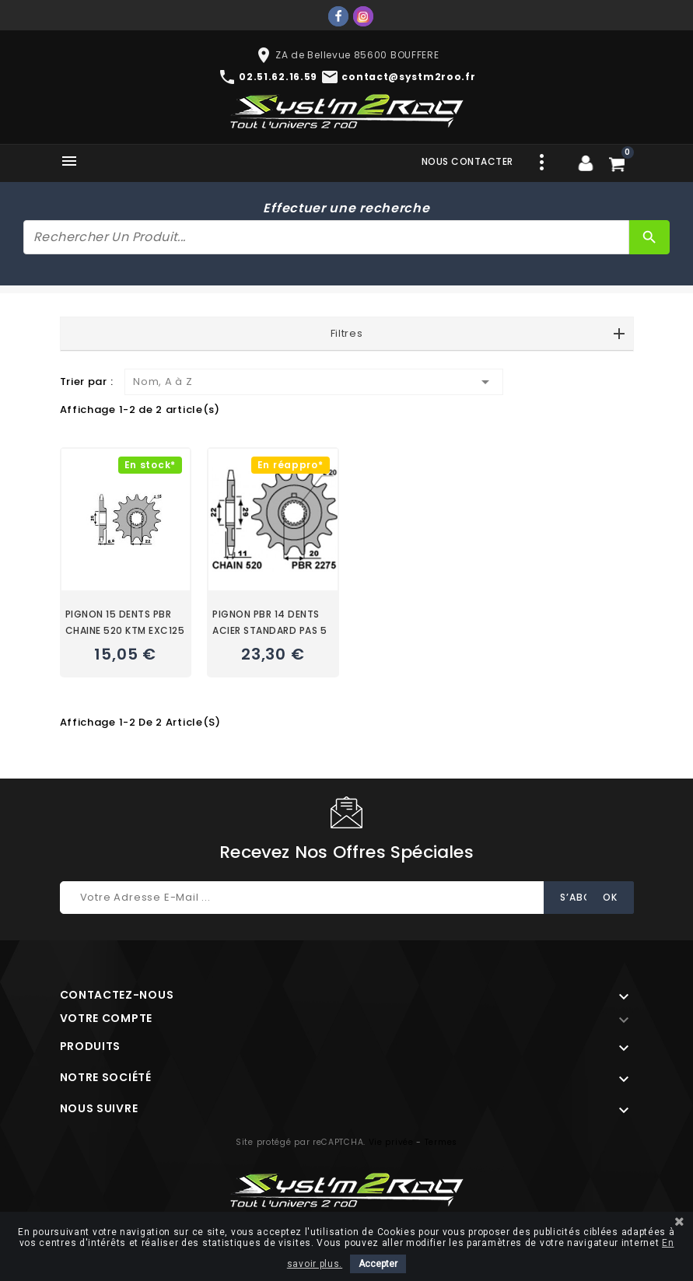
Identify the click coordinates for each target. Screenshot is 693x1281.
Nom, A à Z (314, 381)
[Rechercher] (326, 237)
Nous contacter (467, 161)
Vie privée (391, 1142)
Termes (441, 1142)
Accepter (378, 1263)
